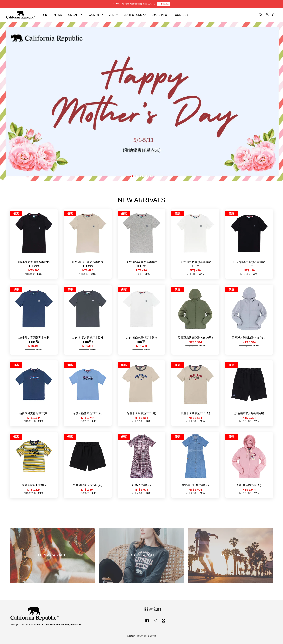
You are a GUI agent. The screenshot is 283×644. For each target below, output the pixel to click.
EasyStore (76, 624)
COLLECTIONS (135, 14)
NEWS (58, 14)
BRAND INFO (159, 14)
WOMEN (96, 14)
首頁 (44, 14)
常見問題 (152, 636)
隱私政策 (141, 636)
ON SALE (75, 14)
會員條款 (131, 636)
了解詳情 (164, 3)
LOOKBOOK (181, 14)
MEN (113, 14)
